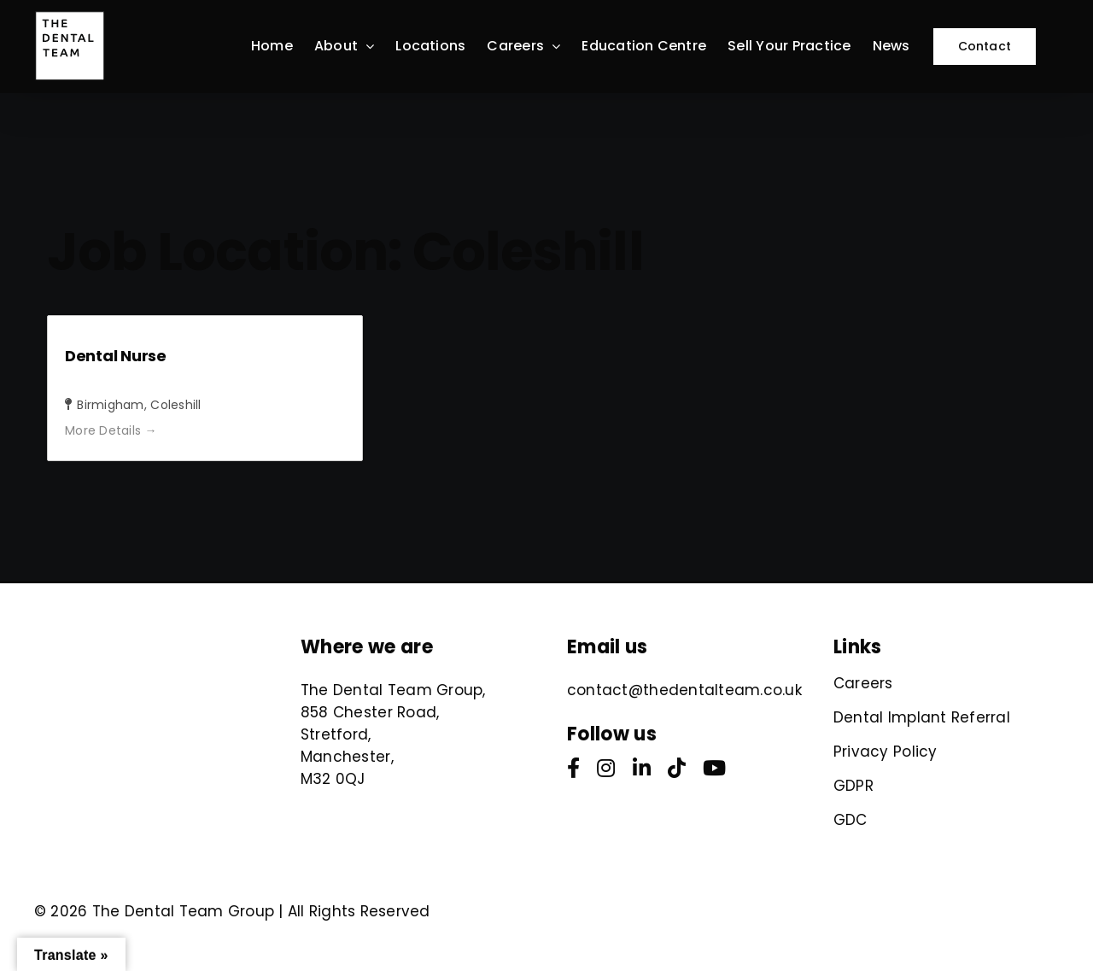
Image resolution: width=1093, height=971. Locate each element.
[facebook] (573, 767)
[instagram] (606, 767)
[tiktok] (677, 767)
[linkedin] (642, 767)
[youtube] (714, 767)
